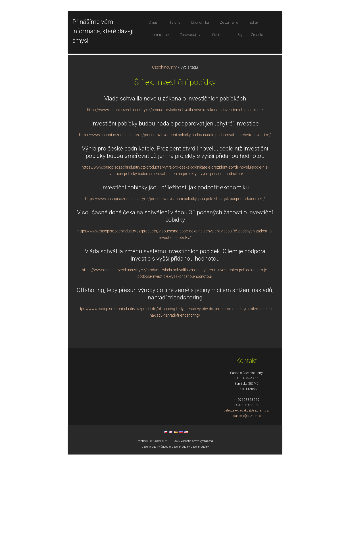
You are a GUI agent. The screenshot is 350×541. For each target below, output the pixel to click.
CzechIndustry (164, 154)
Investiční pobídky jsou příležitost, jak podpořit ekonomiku (175, 274)
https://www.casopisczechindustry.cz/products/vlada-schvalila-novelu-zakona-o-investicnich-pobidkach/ (175, 196)
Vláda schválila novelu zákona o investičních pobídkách (175, 185)
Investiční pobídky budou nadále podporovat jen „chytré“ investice (175, 210)
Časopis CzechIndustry (175, 533)
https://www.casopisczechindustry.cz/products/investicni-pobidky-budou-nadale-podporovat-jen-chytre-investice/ (175, 221)
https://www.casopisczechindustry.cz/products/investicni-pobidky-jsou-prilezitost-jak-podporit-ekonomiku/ (175, 285)
